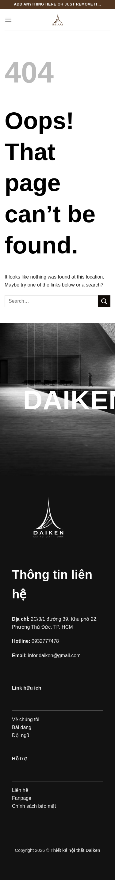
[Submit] (104, 301)
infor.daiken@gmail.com (54, 655)
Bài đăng (21, 727)
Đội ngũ (20, 735)
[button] (8, 19)
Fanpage (21, 798)
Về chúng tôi (25, 719)
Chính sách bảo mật (34, 806)
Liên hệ (20, 790)
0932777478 (45, 641)
